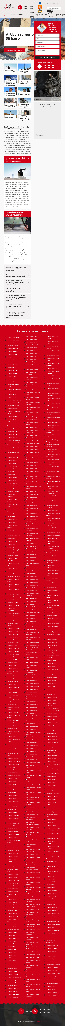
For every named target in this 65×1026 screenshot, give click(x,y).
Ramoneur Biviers (12, 477)
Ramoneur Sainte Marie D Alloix (53, 380)
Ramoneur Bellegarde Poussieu (13, 453)
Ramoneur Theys (50, 694)
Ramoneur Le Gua (12, 910)
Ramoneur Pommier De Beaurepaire (32, 633)
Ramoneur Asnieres (51, 907)
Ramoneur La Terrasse (52, 692)
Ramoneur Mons (50, 904)
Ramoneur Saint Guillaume (30, 933)
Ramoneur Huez (11, 924)
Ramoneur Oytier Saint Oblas (32, 564)
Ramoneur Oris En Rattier (33, 549)
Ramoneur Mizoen (31, 382)
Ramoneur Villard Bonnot (53, 828)
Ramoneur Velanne (51, 776)
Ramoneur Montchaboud (33, 441)
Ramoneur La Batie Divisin (12, 420)
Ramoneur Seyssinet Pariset (51, 646)
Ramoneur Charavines (13, 599)
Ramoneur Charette (12, 602)
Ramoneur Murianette (32, 503)
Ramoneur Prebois (31, 675)
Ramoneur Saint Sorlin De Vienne (53, 557)
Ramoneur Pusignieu (51, 992)
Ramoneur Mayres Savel (33, 345)
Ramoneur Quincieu (31, 701)
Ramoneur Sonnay (51, 675)
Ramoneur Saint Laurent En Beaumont (53, 364)
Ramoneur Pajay (31, 573)
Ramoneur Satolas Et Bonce (52, 619)
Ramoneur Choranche (13, 676)
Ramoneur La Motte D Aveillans (32, 482)
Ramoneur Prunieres (32, 689)
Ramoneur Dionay (12, 789)
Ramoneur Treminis (51, 722)
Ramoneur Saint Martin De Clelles (52, 389)
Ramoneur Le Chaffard (52, 930)
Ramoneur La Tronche (52, 728)
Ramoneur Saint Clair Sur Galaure (33, 883)
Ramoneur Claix (11, 684)
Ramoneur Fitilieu (12, 847)
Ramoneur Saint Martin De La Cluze (13, 701)
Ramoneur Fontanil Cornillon (12, 860)
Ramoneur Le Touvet (51, 713)
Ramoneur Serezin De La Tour (53, 635)
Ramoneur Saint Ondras (52, 459)
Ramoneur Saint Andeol (33, 784)
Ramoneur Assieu (12, 382)
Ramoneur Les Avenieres (14, 400)
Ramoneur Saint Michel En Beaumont (52, 431)
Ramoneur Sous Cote (52, 945)
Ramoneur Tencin (51, 689)
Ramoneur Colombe (12, 712)
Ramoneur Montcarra (32, 435)
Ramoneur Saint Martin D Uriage (53, 404)
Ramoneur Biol (11, 474)
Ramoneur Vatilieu (51, 758)
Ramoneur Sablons (31, 759)
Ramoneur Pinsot (31, 618)
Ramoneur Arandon (12, 373)
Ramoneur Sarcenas (51, 610)
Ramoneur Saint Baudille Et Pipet (33, 833)
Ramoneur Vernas (51, 788)
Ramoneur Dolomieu (12, 798)
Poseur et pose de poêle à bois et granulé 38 (32, 16)
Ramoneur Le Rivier (51, 901)
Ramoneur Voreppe (51, 893)
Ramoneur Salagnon (51, 587)
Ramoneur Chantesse (13, 574)
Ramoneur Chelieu (12, 645)
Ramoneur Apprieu (12, 370)
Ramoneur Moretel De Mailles (32, 472)
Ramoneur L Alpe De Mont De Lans (51, 941)
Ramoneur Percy (31, 604)
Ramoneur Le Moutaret (32, 494)
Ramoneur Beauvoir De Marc (13, 444)
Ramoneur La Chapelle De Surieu (14, 585)
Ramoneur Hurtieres (12, 927)
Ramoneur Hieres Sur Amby (13, 920)
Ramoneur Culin (11, 781)
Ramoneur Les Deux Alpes (51, 980)
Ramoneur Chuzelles (12, 681)
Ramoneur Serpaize (51, 642)
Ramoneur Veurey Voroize (51, 803)
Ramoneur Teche (50, 686)
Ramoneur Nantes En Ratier (32, 509)
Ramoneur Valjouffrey (52, 745)
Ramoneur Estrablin (12, 826)
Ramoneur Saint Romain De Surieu (53, 529)
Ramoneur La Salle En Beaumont (52, 601)
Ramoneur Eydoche (12, 831)
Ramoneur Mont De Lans (33, 443)
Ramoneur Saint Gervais (33, 929)
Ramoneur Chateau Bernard (12, 624)
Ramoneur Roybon (31, 754)
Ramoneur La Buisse (12, 533)
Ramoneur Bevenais (12, 469)
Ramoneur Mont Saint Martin (32, 459)
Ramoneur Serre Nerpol (33, 516)
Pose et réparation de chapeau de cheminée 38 (50, 16)
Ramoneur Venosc (51, 785)
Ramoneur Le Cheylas (13, 651)
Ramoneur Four (11, 867)
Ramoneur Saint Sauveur (53, 535)
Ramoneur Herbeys (12, 913)
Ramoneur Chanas (12, 568)
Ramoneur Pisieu (31, 621)
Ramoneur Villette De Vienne (52, 872)
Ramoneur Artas (11, 376)
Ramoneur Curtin (11, 784)
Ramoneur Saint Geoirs (32, 917)
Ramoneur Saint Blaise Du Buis (32, 840)
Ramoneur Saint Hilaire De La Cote (32, 943)
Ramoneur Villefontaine (52, 851)
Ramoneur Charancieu (13, 594)
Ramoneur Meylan (31, 359)
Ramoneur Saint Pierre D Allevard (53, 482)
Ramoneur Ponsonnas (32, 642)
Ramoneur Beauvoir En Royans (13, 449)
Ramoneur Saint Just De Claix (52, 352)
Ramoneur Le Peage (51, 948)
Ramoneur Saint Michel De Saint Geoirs (52, 426)
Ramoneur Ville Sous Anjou (51, 862)
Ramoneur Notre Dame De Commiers (32, 525)
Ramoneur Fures (50, 961)
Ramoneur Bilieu (11, 471)
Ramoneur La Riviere (32, 726)
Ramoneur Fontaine (12, 856)
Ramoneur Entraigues (13, 815)
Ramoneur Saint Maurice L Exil (53, 418)
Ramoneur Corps (11, 736)
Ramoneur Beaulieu (12, 437)
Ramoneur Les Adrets (13, 340)
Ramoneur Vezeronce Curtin (52, 815)
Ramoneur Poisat (31, 627)
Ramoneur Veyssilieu (52, 812)
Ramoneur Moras (31, 465)
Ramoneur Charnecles (13, 605)
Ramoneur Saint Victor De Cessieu (53, 574)
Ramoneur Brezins (12, 522)
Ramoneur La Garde (12, 883)
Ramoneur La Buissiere (13, 535)
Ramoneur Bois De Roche (53, 964)
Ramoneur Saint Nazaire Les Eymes (53, 445)
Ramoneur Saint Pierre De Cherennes (52, 497)
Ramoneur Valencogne (52, 739)
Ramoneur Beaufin (12, 431)
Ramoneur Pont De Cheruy (31, 653)
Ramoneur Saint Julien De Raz (52, 342)
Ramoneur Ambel (12, 354)
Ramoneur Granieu (12, 899)
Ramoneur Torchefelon (52, 708)
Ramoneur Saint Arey (32, 812)
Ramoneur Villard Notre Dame (52, 834)
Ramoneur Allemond (12, 348)
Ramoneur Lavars (12, 965)
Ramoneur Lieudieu (12, 974)
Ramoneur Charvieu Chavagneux (12, 609)
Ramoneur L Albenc (12, 345)
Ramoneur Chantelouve (13, 571)
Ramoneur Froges (12, 877)
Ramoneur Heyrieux (12, 916)
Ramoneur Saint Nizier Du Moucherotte (53, 455)
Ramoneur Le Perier (31, 607)
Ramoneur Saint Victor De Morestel (53, 579)
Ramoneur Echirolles (12, 807)
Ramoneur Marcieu (12, 991)
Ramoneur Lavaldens (13, 963)
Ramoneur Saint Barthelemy (30, 818)
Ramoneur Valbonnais (52, 733)
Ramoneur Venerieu (51, 779)
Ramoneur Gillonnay (12, 888)
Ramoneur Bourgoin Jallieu (12, 505)
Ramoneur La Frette (12, 874)
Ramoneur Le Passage (32, 588)
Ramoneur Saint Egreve (33, 896)
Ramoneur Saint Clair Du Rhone (33, 878)
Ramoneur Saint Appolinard (30, 808)
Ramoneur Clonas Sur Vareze (13, 696)
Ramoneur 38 (7, 16)
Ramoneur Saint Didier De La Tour (33, 893)
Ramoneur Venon (51, 782)
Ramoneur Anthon (12, 364)
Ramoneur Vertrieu (51, 799)
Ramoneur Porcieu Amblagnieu (31, 671)
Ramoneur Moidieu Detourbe (31, 386)
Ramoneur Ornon (31, 554)
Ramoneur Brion (11, 530)
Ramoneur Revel (31, 713)
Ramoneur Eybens (12, 828)
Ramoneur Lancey (51, 976)
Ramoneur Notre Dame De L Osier (32, 529)
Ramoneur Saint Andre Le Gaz (33, 793)
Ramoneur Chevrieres (13, 648)
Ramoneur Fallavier (51, 956)
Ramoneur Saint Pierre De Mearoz (52, 502)
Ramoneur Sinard (51, 666)
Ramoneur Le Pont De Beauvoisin (32, 649)
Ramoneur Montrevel (32, 455)
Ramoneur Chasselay (13, 613)
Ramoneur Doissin (12, 795)
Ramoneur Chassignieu (13, 621)
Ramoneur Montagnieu (32, 419)
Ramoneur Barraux (12, 416)
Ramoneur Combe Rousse (51, 952)
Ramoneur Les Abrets (13, 337)
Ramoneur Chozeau (12, 679)
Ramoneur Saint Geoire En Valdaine (32, 913)
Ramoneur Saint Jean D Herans (33, 985)
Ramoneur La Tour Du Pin (53, 711)
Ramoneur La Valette (52, 742)
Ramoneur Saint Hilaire (32, 951)
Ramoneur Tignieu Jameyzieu (51, 704)
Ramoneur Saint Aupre (32, 814)
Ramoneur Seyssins (51, 650)
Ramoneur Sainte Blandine (31, 845)
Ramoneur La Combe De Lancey (13, 716)
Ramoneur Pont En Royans (31, 666)
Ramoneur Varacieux (52, 748)
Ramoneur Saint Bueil (32, 854)
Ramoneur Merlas (31, 356)
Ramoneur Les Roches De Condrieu (33, 733)
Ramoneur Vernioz (51, 791)
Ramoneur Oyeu (30, 560)
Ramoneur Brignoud (51, 959)
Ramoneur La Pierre (31, 609)
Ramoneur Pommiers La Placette (33, 638)
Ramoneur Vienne (51, 819)
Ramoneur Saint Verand (52, 570)
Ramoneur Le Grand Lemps (12, 895)
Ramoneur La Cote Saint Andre (13, 745)
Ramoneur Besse (11, 463)
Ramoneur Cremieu (12, 772)
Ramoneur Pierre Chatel (33, 612)
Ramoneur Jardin (12, 944)
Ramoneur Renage (31, 707)
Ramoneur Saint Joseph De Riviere (33, 995)
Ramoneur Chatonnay (13, 637)
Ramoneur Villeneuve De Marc (53, 858)
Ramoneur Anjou (11, 357)
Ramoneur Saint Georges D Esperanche (33, 925)
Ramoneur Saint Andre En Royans (33, 788)
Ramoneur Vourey (51, 896)
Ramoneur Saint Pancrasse (50, 463)
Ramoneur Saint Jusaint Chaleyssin (52, 347)
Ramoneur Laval (11, 960)
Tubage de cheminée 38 (56, 16)
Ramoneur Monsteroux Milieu (32, 413)
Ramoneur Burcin (12, 538)
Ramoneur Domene (12, 804)
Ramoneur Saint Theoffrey (50, 566)
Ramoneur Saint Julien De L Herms (52, 337)
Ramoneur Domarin (12, 801)
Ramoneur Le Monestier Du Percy (33, 408)
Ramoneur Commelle (13, 720)
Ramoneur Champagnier (14, 552)
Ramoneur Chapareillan (13, 576)
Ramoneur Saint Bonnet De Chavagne (33, 850)
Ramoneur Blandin (12, 483)
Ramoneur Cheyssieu (13, 654)
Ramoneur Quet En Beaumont (31, 698)
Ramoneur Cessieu (12, 541)
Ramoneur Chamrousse (52, 899)
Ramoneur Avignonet (13, 403)
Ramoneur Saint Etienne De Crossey (33, 900)
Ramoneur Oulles (31, 557)
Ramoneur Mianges (51, 919)
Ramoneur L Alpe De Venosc (51, 937)
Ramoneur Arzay (11, 379)
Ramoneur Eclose (12, 809)
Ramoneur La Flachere (13, 850)
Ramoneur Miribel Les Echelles (32, 378)
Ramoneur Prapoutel (51, 970)
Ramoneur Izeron (12, 935)
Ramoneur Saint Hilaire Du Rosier (32, 948)
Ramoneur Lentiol (12, 968)
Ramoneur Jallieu (51, 995)
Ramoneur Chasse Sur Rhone (13, 617)
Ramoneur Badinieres (13, 405)
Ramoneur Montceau (32, 438)
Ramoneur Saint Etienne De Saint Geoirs (33, 905)
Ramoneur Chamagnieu (13, 550)
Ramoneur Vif (50, 822)
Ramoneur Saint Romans (53, 532)
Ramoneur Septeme (51, 632)
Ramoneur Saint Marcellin (53, 376)
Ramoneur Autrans (12, 397)
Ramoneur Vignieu (51, 825)
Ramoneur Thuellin (51, 700)
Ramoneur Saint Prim (52, 510)
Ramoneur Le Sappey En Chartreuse (53, 606)
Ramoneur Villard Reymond (50, 842)
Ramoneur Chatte (12, 640)
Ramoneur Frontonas (13, 880)
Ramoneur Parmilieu (32, 585)
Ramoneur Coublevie (12, 758)
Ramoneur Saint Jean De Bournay (33, 966)
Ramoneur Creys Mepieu (14, 775)
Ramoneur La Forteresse (14, 864)
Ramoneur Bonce (50, 927)
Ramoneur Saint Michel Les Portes (52, 436)
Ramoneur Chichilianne (13, 659)
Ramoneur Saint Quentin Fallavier (53, 514)
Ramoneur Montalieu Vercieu (32, 423)
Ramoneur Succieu (51, 680)
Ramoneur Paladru (31, 576)
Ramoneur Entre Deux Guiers (13, 819)
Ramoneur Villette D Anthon (51, 867)
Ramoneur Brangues (12, 514)
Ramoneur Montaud (31, 427)
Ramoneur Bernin (12, 460)
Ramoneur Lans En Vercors (12, 956)
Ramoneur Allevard (12, 351)
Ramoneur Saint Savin (52, 538)
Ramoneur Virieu (50, 879)
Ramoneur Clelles (12, 692)
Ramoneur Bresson (12, 519)
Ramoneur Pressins (31, 680)
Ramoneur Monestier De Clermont (33, 403)
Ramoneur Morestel (31, 468)
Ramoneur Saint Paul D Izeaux (52, 472)
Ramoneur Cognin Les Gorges (13, 708)
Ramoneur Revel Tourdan (33, 716)
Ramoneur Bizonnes (12, 480)
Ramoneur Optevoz (31, 546)
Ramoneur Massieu (31, 339)
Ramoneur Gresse (12, 907)
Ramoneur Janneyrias (13, 938)
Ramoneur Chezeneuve (13, 657)
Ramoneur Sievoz (51, 660)
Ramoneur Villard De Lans (53, 831)
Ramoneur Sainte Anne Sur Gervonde (32, 798)
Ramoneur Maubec (31, 342)
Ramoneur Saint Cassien (33, 857)
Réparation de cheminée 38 (44, 16)
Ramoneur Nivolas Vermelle (31, 520)
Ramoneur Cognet (12, 704)
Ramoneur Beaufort (12, 434)
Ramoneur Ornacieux (32, 551)
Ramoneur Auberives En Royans (13, 385)
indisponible (28, 6)
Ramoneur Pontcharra (32, 645)
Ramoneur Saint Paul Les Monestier (53, 477)
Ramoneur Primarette (32, 683)
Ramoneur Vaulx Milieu (52, 773)
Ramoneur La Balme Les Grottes (13, 412)
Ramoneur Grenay (12, 902)
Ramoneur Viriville (51, 882)
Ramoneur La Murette (32, 500)
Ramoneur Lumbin (12, 983)
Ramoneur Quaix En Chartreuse (31, 693)
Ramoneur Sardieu (51, 612)
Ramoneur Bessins (12, 466)
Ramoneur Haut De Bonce (53, 921)
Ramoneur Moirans (31, 390)
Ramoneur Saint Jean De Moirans (33, 971)
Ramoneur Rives (30, 723)
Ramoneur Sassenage (52, 615)
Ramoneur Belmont (12, 457)
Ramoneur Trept (50, 725)
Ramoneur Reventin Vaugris (31, 719)
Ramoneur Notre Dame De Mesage (32, 534)
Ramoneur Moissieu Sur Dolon (33, 393)
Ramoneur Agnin (11, 343)
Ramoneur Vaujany (51, 761)
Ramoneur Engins (12, 812)
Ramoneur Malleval (12, 988)
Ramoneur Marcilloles (13, 994)
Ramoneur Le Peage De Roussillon (32, 594)
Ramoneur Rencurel (31, 710)
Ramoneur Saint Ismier (32, 957)
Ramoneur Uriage (51, 916)
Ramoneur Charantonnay (14, 597)
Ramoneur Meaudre (31, 347)
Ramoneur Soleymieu (52, 669)
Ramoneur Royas (31, 751)
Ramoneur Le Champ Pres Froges (13, 559)
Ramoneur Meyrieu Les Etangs (32, 365)
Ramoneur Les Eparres (13, 823)
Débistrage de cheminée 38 (20, 16)
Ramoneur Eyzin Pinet (13, 834)
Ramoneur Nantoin (31, 513)
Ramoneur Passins (31, 590)
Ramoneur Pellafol (31, 598)
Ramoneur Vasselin (51, 755)
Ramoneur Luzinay (12, 985)
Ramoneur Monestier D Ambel (32, 398)
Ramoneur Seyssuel (51, 653)
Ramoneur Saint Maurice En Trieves (53, 413)
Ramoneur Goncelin (12, 891)
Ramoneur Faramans (13, 837)
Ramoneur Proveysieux (32, 686)
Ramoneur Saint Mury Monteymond (52, 441)
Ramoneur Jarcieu (12, 941)
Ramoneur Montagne (32, 417)
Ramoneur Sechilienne (52, 626)
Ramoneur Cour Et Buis (13, 761)
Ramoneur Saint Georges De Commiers (33, 921)
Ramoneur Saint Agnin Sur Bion (32, 766)
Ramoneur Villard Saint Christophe (52, 847)
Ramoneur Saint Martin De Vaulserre (52, 394)
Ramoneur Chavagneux (52, 913)
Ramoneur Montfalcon (32, 449)
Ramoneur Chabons (12, 544)
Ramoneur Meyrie (31, 362)
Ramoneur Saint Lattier (52, 355)
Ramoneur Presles (31, 678)
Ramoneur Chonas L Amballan (12, 672)
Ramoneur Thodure (51, 697)
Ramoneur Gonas (50, 933)
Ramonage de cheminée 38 (37, 16)
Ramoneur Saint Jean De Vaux (33, 980)
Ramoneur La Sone (51, 672)
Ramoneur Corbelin (12, 723)
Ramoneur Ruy (30, 757)
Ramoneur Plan (30, 624)
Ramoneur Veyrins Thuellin (51, 808)
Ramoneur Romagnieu (32, 742)
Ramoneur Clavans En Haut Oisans (13, 688)
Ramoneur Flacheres (12, 853)
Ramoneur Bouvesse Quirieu (12, 510)
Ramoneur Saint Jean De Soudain (33, 976)
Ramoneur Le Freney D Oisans (13, 870)
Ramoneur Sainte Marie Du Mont (52, 384)
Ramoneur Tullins (51, 730)
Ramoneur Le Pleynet (52, 967)
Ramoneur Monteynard (32, 446)
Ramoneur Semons (51, 629)
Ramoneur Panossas (32, 582)
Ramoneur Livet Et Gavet (14, 977)
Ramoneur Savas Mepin (52, 623)
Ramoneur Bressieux (12, 516)
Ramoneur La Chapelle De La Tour (14, 580)
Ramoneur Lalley (11, 952)
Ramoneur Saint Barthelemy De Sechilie (32, 823)
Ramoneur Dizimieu (12, 792)
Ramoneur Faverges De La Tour (13, 841)
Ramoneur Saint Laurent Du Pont (53, 359)
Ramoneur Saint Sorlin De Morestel (53, 552)
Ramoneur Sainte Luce (52, 368)
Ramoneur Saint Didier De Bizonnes (33, 888)
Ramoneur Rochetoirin (32, 737)
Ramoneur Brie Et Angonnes (12, 526)
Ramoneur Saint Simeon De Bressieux (53, 547)
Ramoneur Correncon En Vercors (14, 740)
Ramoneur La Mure (31, 497)
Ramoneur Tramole (51, 716)
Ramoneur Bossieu (12, 488)
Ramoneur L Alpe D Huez (53, 973)
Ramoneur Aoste (11, 367)
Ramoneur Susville (51, 683)
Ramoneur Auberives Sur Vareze (14, 390)
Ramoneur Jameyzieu (52, 910)
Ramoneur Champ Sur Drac (13, 564)
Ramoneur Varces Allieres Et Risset (51, 751)
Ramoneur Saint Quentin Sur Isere (53, 519)
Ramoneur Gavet (50, 989)
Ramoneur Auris (11, 394)
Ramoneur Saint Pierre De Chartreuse (52, 492)
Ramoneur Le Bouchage (13, 491)
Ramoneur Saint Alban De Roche (33, 771)
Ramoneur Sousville (51, 677)
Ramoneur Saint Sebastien (50, 542)
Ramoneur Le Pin (31, 615)
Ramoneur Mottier (31, 491)
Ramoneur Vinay (50, 876)
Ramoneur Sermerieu (52, 639)
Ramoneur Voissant (51, 890)
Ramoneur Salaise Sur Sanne (52, 591)
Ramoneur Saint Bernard (33, 837)
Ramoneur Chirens (12, 665)
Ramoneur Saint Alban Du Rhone (33, 776)
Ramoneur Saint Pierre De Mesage (52, 506)
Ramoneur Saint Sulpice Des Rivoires (52, 561)
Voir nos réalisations (14, 50)
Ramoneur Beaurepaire (13, 440)
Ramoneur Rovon (31, 748)
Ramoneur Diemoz (12, 787)
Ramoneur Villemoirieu (52, 854)
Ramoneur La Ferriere (13, 845)
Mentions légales (42, 1021)
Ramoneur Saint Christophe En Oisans (32, 864)
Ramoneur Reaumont (32, 704)
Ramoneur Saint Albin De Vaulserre (33, 781)
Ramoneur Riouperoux (52, 983)
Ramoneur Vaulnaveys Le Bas (53, 765)
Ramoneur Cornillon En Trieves (13, 732)
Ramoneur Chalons (12, 547)
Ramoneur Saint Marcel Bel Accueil (52, 372)
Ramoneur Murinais (31, 505)
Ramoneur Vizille (50, 884)
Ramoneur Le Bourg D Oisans (13, 500)
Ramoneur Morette (31, 476)
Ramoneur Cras (11, 770)
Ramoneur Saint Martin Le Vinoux (52, 409)
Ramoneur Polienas (31, 629)
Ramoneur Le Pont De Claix (32, 658)
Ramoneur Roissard (31, 740)
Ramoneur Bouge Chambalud (12, 495)
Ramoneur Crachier (12, 767)
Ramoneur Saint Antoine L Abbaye (33, 803)
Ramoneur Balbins (12, 408)
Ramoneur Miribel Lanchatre (31, 373)
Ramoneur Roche (31, 729)
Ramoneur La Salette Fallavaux (52, 596)
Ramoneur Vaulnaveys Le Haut (53, 770)
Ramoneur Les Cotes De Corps (13, 754)
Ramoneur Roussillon (32, 745)
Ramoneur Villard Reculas (53, 838)
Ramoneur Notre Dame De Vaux (32, 539)
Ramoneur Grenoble (12, 905)
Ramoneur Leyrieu (12, 971)
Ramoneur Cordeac (12, 725)
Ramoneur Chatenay (12, 634)
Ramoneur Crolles (12, 778)
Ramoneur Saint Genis (32, 909)
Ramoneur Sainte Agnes (33, 762)
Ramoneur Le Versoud (52, 796)
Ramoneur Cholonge (12, 668)
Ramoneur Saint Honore (33, 954)
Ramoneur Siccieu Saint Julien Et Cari (52, 656)
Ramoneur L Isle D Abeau (14, 929)
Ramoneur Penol (31, 601)
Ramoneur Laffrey (12, 949)
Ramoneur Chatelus (12, 631)
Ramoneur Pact (30, 571)
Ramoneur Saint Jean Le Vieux (33, 990)
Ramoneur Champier (12, 555)
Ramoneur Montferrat (32, 452)
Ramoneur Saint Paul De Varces (52, 468)
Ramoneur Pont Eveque (33, 662)
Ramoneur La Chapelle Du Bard (14, 590)
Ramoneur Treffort (51, 719)
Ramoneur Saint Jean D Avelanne (33, 961)
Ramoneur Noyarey (31, 543)
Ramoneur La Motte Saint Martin (33, 487)
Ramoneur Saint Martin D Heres (53, 399)
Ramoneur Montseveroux (33, 462)
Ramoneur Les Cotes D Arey (13, 750)
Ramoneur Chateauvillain (14, 628)
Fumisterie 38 (26, 16)
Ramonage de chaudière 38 (13, 16)
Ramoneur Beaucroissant (14, 428)
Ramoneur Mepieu (31, 353)
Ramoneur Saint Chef (32, 860)
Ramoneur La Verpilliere (52, 793)
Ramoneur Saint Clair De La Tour (33, 873)
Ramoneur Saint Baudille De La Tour (33, 828)
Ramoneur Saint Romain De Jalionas (53, 524)
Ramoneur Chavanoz (13, 642)
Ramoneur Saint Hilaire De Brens (32, 938)
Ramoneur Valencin (51, 736)
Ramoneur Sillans (51, 663)
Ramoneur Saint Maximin (53, 422)
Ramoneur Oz (30, 568)
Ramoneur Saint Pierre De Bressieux (52, 487)
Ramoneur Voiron (51, 887)
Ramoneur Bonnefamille (14, 486)
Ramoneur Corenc (12, 728)
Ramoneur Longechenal (13, 980)
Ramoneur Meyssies (32, 369)
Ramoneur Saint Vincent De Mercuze (52, 584)
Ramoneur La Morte (31, 479)
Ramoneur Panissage (32, 579)
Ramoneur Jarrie (11, 946)
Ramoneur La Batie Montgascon (12, 425)
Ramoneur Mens (31, 350)
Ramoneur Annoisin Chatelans (12, 361)
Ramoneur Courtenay (13, 764)
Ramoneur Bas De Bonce (53, 924)
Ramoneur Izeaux (12, 932)
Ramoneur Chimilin (12, 662)
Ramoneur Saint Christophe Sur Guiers (32, 868)
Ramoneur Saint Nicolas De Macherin (52, 450)
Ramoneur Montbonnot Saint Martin (32, 431)
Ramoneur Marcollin (12, 997)
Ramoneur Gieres (12, 886)
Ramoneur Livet (50, 986)
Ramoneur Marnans (31, 336)
